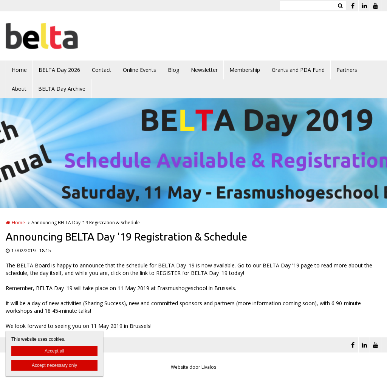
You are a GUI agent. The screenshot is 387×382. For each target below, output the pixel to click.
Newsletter (204, 69)
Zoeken (340, 5)
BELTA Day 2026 (59, 69)
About (19, 88)
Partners (346, 69)
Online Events (139, 69)
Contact (101, 69)
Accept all (54, 351)
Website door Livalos (193, 367)
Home (19, 69)
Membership (244, 69)
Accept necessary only (54, 365)
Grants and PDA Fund (298, 69)
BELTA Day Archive (61, 88)
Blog (173, 69)
